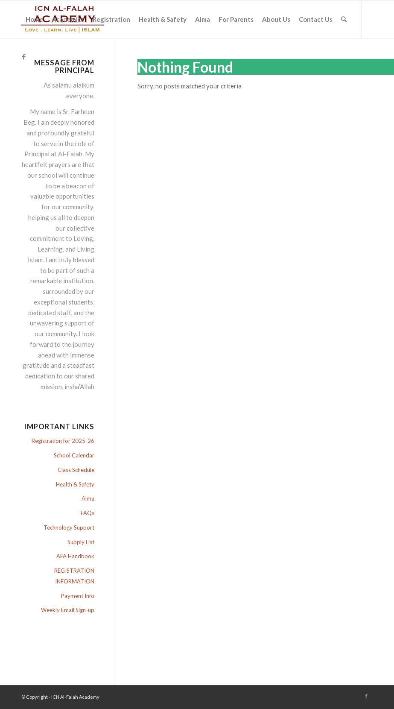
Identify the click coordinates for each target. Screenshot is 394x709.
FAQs (87, 513)
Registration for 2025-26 (63, 440)
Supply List (80, 542)
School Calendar (74, 455)
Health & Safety (75, 484)
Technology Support (69, 527)
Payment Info (77, 595)
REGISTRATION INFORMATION (74, 576)
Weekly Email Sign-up (67, 609)
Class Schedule (76, 469)
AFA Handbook (75, 556)
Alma (88, 498)
